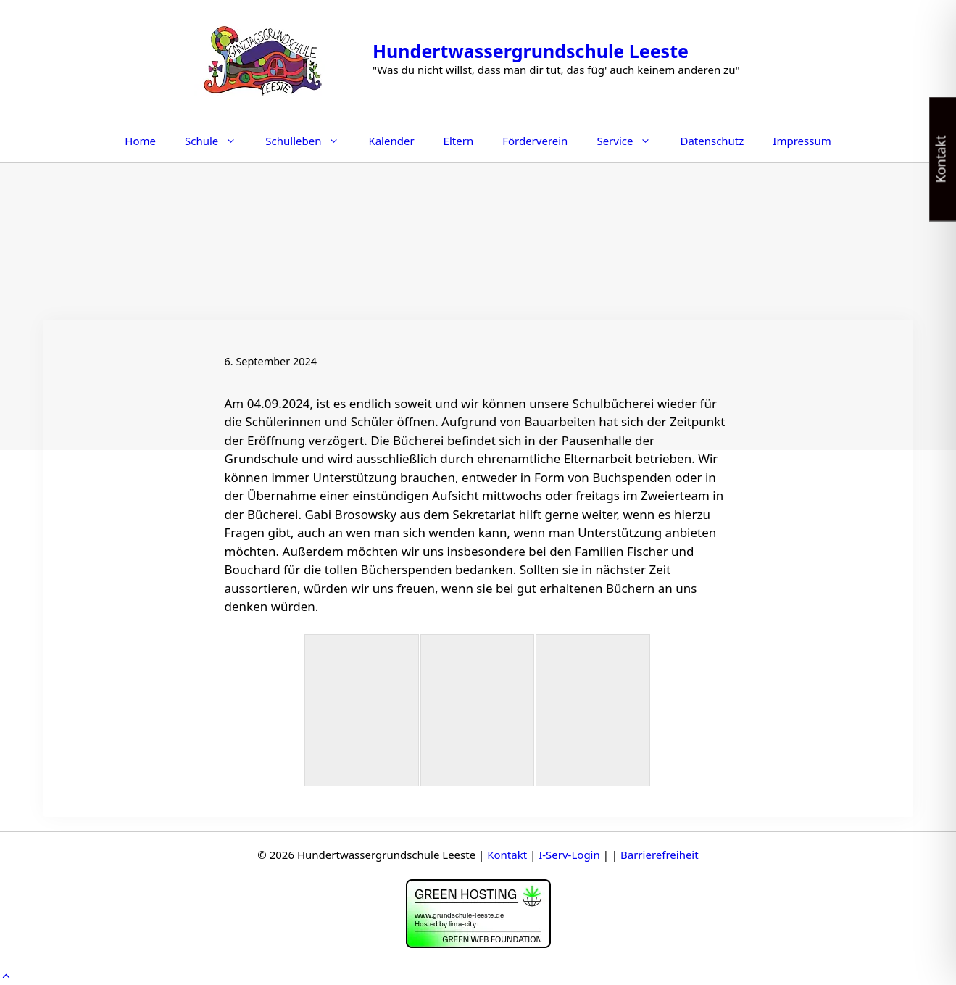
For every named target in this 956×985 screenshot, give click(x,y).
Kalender (391, 140)
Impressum (802, 140)
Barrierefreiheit (659, 854)
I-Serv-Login (569, 854)
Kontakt (507, 854)
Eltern (459, 140)
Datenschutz (712, 140)
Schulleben (309, 140)
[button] (6, 976)
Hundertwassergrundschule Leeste (531, 50)
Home (140, 140)
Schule (218, 140)
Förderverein (535, 140)
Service (631, 140)
